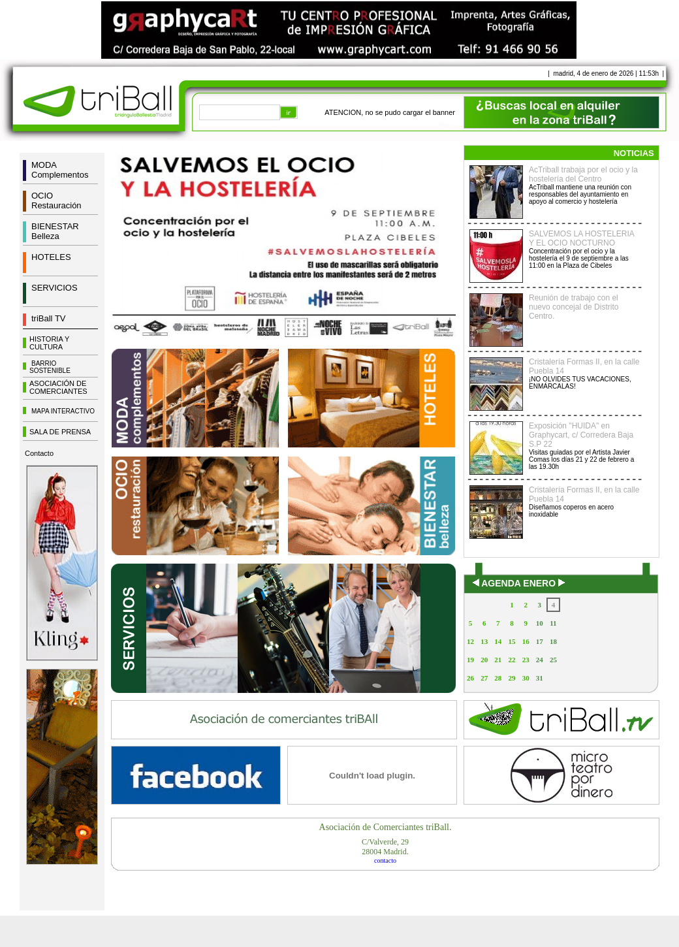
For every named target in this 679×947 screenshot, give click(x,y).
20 (484, 660)
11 (553, 623)
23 (525, 660)
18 (553, 641)
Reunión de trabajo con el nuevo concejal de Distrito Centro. (573, 307)
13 (484, 641)
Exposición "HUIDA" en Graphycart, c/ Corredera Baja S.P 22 (581, 435)
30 (525, 678)
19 (470, 660)
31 (539, 678)
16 (525, 641)
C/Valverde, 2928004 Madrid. (385, 846)
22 (511, 660)
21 (497, 660)
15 (511, 641)
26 (470, 678)
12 (470, 641)
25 (553, 660)
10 (539, 623)
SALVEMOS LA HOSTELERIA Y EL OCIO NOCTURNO (581, 238)
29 (511, 678)
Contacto (39, 453)
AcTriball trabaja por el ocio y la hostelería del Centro (583, 174)
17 (539, 641)
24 (539, 660)
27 (484, 678)
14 (497, 641)
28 (497, 678)
